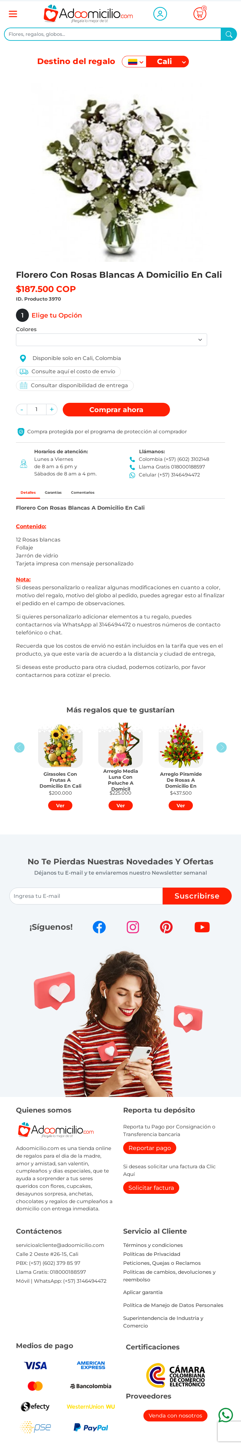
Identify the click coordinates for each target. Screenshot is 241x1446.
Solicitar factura (151, 1191)
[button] (21, 409)
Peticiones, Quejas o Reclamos (162, 1267)
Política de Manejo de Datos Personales (173, 1309)
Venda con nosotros (175, 1419)
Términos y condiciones (153, 1249)
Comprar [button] (116, 409)
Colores (26, 329)
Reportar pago (149, 1151)
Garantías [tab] (72, 494)
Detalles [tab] (34, 494)
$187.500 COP (46, 289)
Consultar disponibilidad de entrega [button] (73, 385)
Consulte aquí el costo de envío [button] (67, 372)
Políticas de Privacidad (151, 1258)
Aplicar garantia (143, 1296)
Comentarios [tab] (118, 494)
